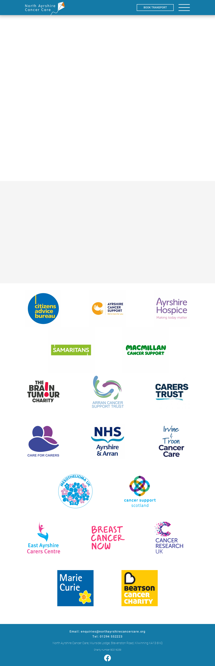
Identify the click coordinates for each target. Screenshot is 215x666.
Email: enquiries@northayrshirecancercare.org (107, 631)
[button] (184, 7)
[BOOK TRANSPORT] (155, 7)
